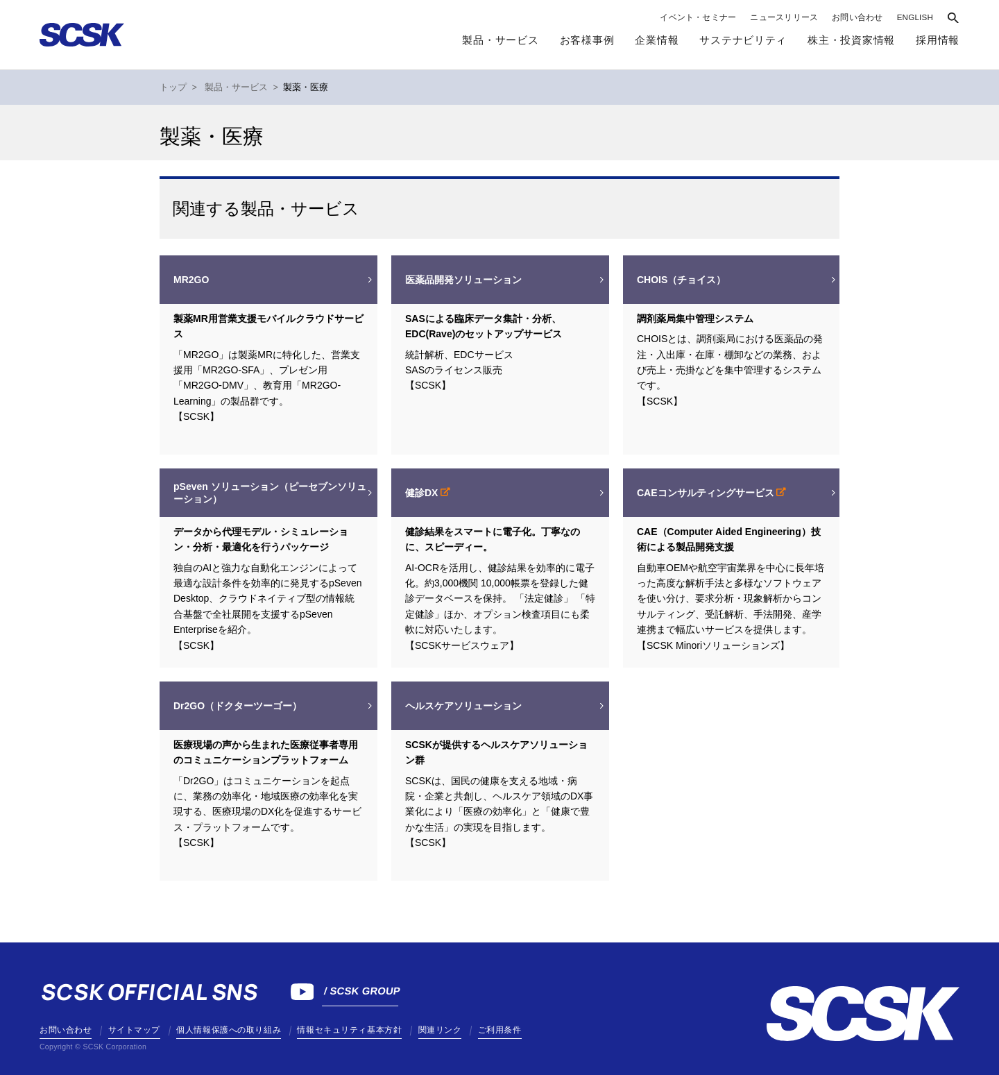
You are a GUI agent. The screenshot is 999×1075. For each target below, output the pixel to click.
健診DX (423, 492)
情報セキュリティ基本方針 (349, 1030)
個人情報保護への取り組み (228, 1030)
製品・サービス (500, 40)
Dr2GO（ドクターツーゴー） (237, 705)
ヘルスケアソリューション (463, 705)
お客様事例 (587, 40)
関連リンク (440, 1030)
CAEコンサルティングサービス (706, 492)
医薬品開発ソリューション (463, 279)
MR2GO (191, 279)
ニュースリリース (784, 17)
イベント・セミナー (698, 17)
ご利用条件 (500, 1030)
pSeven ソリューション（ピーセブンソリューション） (269, 493)
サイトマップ (134, 1030)
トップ (173, 87)
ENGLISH (915, 17)
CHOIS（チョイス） (681, 279)
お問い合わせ (857, 17)
